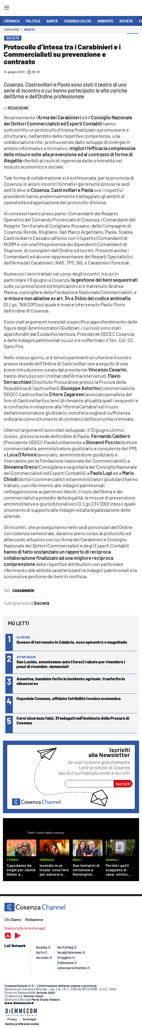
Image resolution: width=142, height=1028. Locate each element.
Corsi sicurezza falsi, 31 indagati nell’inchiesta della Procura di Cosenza (72, 720)
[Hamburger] (6, 8)
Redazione (34, 919)
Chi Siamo (12, 919)
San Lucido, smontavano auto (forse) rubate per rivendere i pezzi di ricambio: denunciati (70, 664)
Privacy (12, 1019)
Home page (11, 29)
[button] (132, 39)
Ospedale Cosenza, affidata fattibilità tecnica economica (68, 698)
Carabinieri (23, 590)
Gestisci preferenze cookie (22, 1024)
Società (29, 29)
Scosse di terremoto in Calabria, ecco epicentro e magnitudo (71, 641)
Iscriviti (123, 783)
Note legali (29, 1019)
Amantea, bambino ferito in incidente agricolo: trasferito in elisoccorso (70, 681)
